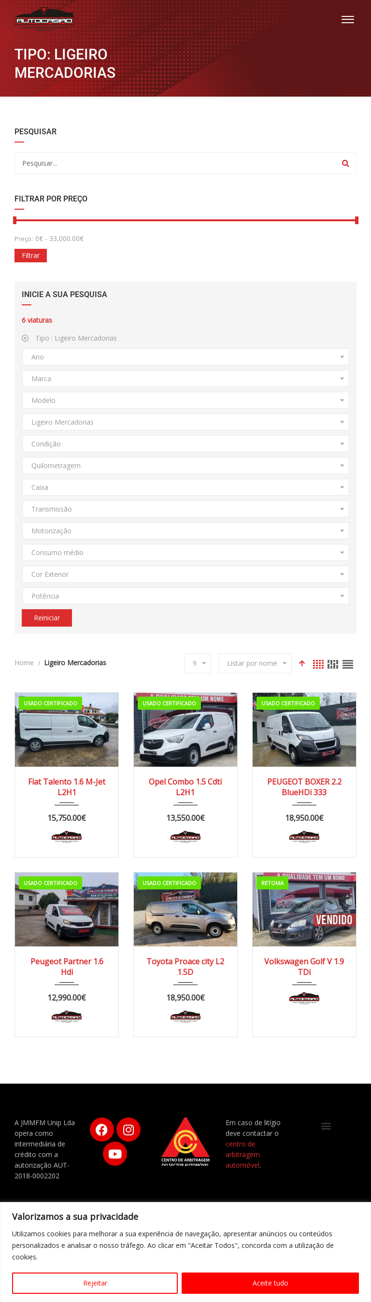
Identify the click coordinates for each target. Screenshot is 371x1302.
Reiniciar (47, 617)
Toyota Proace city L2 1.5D (185, 966)
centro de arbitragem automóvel (243, 1154)
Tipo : (69, 338)
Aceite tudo (270, 1283)
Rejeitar (95, 1283)
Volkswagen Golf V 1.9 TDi (304, 966)
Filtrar (31, 255)
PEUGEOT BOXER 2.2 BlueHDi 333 (304, 787)
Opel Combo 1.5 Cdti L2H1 (185, 787)
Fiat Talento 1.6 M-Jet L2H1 (66, 787)
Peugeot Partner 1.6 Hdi (66, 966)
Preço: (23, 238)
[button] (326, 1125)
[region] (185, 1252)
